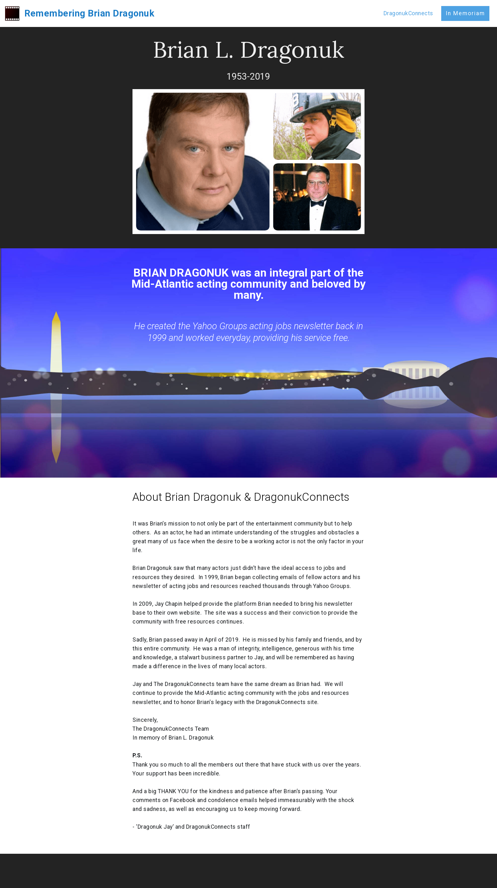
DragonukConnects (408, 13)
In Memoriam (465, 13)
